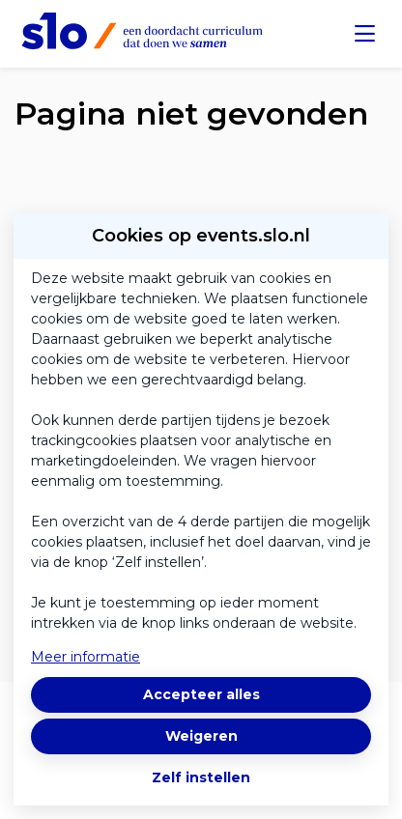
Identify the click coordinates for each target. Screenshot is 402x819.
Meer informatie (85, 656)
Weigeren (201, 736)
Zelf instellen (201, 777)
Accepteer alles (201, 694)
